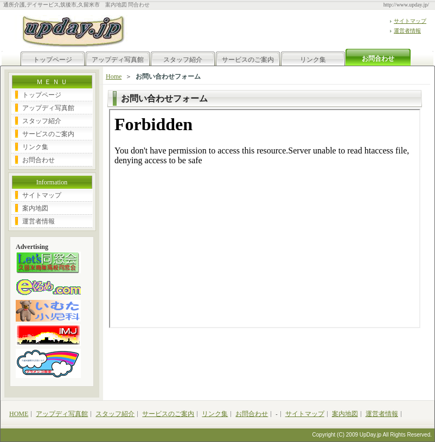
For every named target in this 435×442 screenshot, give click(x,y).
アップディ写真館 (118, 59)
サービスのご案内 (248, 59)
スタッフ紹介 (182, 59)
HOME (18, 414)
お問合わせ (38, 160)
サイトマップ (410, 21)
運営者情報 (407, 31)
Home (113, 76)
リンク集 (313, 59)
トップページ (52, 59)
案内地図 (35, 208)
